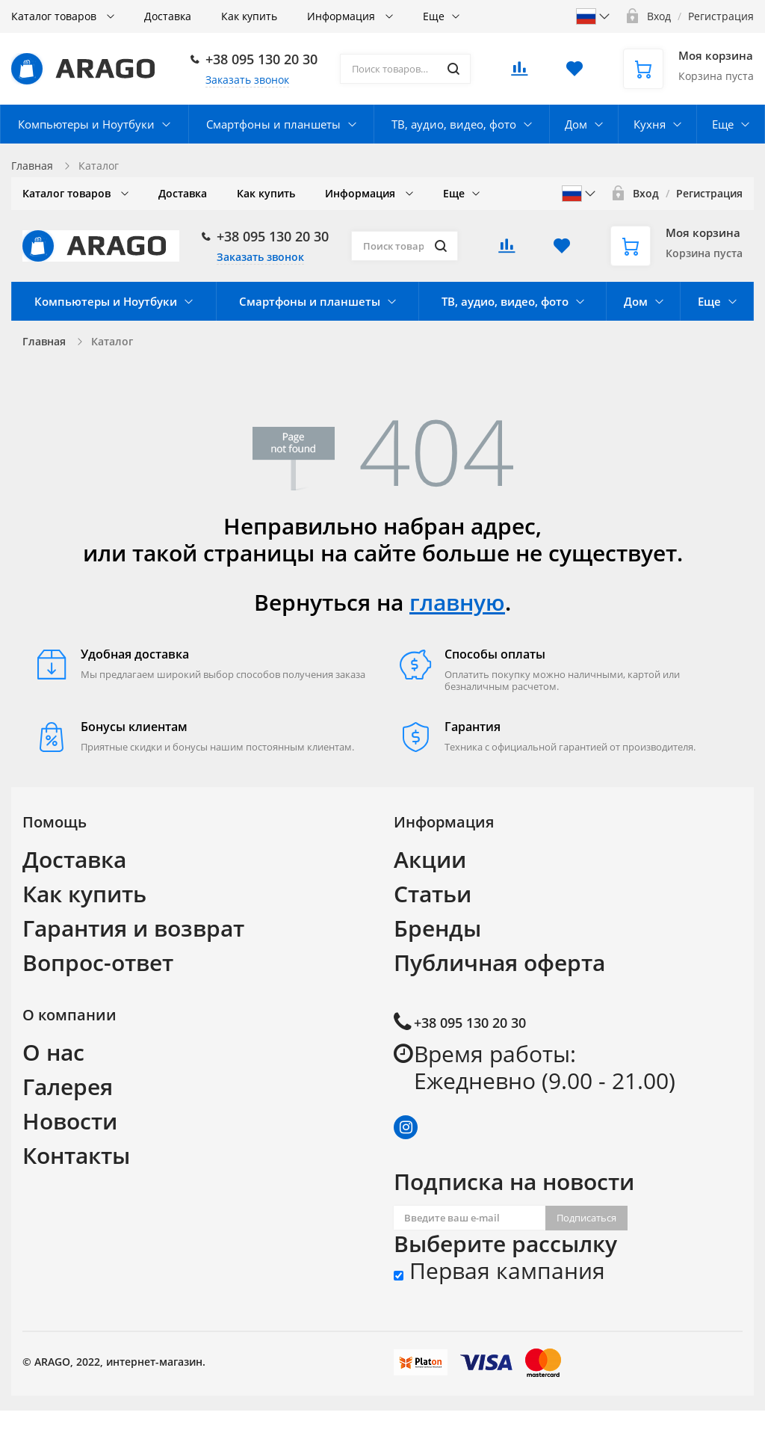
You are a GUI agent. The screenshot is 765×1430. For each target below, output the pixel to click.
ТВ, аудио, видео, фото (453, 124)
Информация (342, 16)
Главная (32, 165)
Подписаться (586, 1217)
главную (457, 602)
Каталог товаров (55, 16)
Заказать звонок (247, 80)
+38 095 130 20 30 (261, 59)
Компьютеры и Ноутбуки (86, 124)
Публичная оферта (499, 962)
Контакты (76, 1155)
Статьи (432, 893)
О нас (53, 1052)
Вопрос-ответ (97, 962)
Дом (576, 124)
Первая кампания (499, 1270)
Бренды (437, 928)
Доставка (167, 16)
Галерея (67, 1086)
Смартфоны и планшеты (273, 124)
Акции (430, 859)
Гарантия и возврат (133, 928)
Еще (434, 16)
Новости (69, 1121)
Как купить (249, 16)
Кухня (650, 124)
